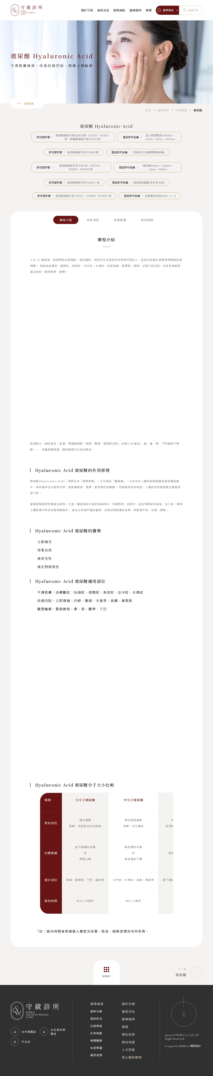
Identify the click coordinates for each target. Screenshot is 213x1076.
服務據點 (119, 10)
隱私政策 (128, 1034)
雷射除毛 (96, 1019)
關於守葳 (87, 10)
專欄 (149, 10)
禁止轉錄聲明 (132, 1057)
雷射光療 (96, 1011)
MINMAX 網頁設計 (190, 1046)
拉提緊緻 (96, 1026)
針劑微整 (96, 1033)
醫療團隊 (135, 10)
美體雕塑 (96, 1040)
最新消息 (103, 10)
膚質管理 (96, 1055)
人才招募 (128, 1049)
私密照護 (96, 1048)
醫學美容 (97, 1004)
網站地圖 (128, 1042)
